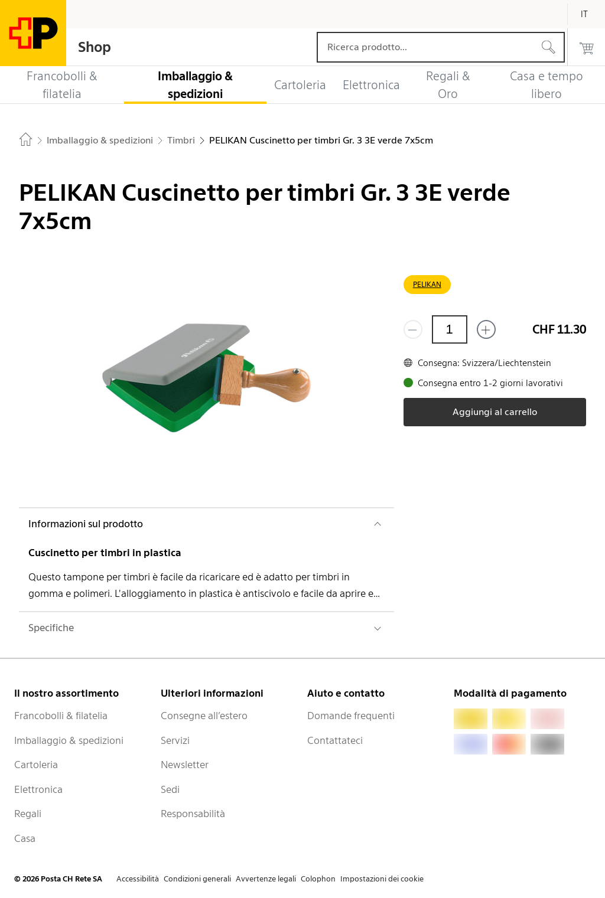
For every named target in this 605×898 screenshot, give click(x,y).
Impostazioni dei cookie (382, 878)
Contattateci (335, 740)
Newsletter (185, 764)
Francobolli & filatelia (61, 715)
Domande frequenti (351, 715)
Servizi (175, 740)
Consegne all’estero (204, 715)
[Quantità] (449, 329)
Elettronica (38, 789)
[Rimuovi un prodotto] (413, 329)
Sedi (170, 789)
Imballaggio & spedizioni (68, 740)
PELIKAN (427, 284)
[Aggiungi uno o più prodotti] (486, 329)
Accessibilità (137, 878)
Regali (27, 813)
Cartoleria (36, 764)
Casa (24, 838)
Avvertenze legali (266, 878)
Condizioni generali (197, 878)
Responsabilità (193, 813)
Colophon (318, 878)
